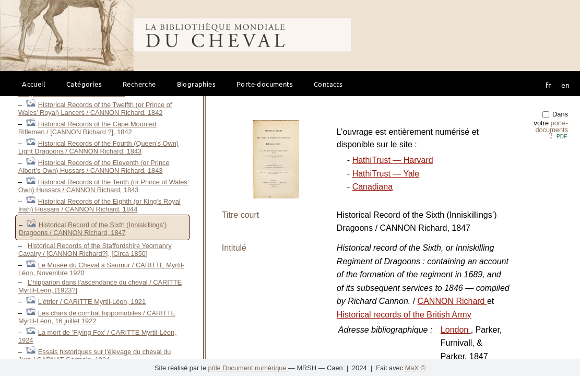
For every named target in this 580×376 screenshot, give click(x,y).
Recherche (139, 83)
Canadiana (372, 186)
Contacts (328, 83)
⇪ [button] (557, 135)
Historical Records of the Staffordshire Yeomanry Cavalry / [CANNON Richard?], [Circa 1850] (95, 249)
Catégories (84, 83)
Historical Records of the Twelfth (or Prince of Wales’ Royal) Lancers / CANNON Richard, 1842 (95, 108)
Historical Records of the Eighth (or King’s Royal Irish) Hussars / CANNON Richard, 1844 (99, 205)
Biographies (196, 83)
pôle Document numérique (248, 368)
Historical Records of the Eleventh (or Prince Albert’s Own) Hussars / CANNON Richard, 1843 (94, 166)
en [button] (565, 84)
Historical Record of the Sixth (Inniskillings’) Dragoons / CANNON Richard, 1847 (93, 229)
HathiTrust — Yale (386, 173)
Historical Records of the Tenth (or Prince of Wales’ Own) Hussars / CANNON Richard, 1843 (103, 186)
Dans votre (551, 122)
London (456, 329)
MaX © (415, 368)
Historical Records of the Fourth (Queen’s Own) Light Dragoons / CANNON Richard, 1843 (98, 147)
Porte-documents (264, 83)
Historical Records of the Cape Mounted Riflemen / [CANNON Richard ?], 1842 (87, 128)
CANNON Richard (452, 301)
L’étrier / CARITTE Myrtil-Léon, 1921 (92, 302)
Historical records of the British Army (404, 314)
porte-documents (551, 126)
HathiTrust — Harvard (392, 160)
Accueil (33, 83)
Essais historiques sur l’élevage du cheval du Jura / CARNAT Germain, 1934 (94, 355)
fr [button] (548, 84)
